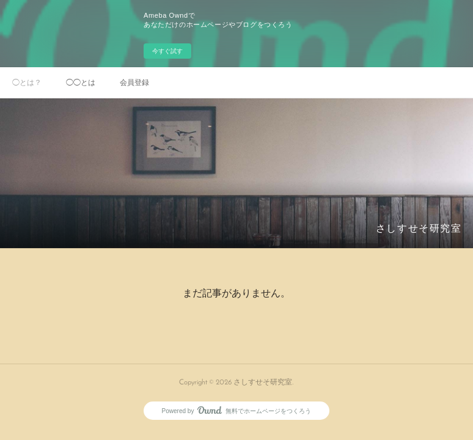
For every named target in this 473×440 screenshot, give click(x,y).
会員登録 (134, 82)
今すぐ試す (167, 51)
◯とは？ (27, 82)
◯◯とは (80, 82)
